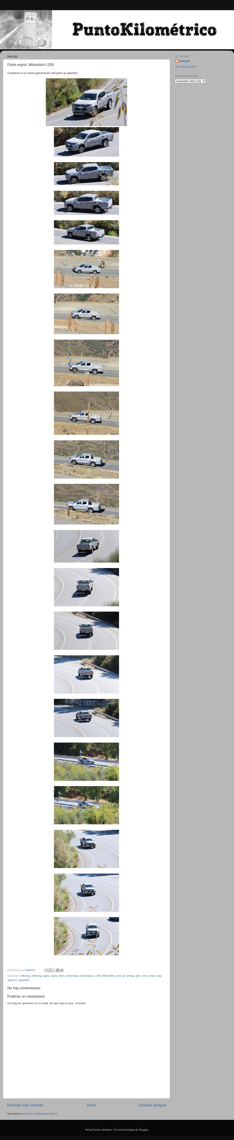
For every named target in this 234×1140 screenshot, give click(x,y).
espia (46, 975)
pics (138, 975)
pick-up (120, 975)
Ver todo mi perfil (185, 66)
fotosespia (73, 975)
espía (54, 975)
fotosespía (87, 975)
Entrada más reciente (25, 1105)
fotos (62, 975)
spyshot (12, 980)
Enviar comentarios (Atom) (41, 1113)
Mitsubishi (108, 975)
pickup (130, 975)
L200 (98, 975)
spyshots (23, 980)
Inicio (91, 1105)
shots (152, 975)
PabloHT (184, 61)
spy (159, 975)
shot (145, 975)
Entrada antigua (152, 1105)
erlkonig (25, 975)
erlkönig (36, 975)
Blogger (143, 1129)
